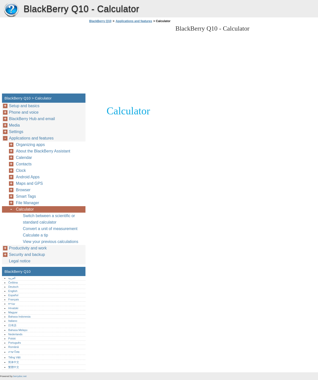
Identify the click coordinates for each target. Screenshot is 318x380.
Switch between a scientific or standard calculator (49, 219)
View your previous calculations (50, 241)
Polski (12, 338)
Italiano (12, 320)
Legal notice (19, 261)
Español (13, 295)
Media (14, 125)
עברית (11, 303)
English (12, 290)
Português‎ (14, 342)
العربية (11, 278)
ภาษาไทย (14, 351)
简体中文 (13, 362)
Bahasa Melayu (17, 330)
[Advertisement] (129, 60)
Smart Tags (26, 196)
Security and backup (27, 254)
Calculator (25, 209)
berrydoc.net (19, 376)
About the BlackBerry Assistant (43, 151)
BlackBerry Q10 (11, 9)
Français (13, 299)
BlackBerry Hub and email (32, 119)
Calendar (24, 157)
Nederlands (15, 334)
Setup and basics (24, 106)
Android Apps (28, 177)
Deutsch (13, 286)
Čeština (13, 282)
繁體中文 (13, 367)
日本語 (12, 325)
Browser (23, 190)
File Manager (27, 203)
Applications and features (134, 21)
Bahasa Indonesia (19, 316)
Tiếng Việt (14, 357)
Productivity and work (28, 248)
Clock (21, 170)
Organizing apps (30, 144)
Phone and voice (24, 112)
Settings (16, 132)
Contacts (24, 164)
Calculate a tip (35, 235)
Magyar (12, 312)
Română (13, 346)
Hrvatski (13, 308)
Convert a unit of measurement (50, 229)
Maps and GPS (29, 183)
